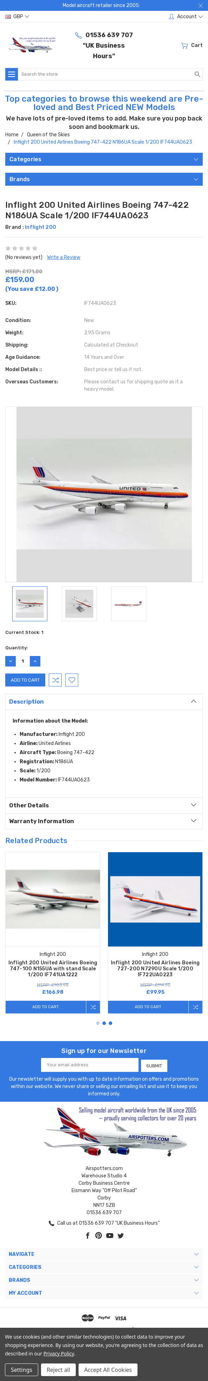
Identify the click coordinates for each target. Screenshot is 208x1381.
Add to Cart (44, 1007)
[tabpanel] (53, 933)
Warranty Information (102, 820)
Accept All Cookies (108, 1370)
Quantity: (16, 647)
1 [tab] (98, 1023)
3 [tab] (110, 1023)
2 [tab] (104, 1023)
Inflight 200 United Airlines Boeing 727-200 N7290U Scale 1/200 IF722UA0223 (155, 969)
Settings (21, 1370)
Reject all (58, 1370)
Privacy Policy (58, 1353)
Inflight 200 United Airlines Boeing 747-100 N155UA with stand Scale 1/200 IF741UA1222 (53, 969)
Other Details (102, 805)
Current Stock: (24, 632)
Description (102, 701)
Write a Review (63, 257)
